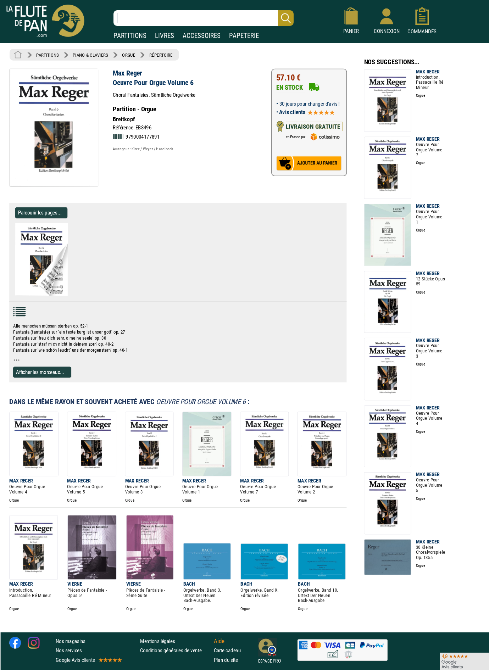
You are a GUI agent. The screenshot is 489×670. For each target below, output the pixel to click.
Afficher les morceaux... (40, 372)
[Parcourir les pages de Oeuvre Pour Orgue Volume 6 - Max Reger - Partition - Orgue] (64, 294)
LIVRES (164, 36)
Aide (219, 640)
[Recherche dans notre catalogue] (203, 18)
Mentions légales (157, 641)
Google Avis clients (88, 660)
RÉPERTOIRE (161, 55)
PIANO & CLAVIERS (90, 55)
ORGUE (128, 55)
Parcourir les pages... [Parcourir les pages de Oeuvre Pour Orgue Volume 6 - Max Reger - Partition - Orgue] (40, 213)
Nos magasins (70, 641)
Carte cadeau (227, 650)
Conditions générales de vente (175, 650)
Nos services (69, 650)
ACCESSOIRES (202, 36)
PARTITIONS (129, 36)
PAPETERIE (244, 36)
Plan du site (226, 660)
